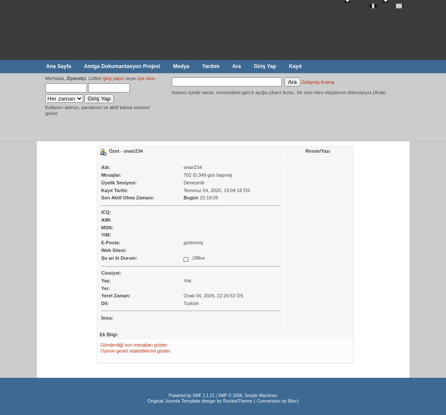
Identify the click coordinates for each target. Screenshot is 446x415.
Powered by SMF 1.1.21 (192, 395)
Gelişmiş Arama (318, 82)
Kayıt (295, 66)
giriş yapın (113, 78)
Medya (181, 66)
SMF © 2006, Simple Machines (247, 395)
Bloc (292, 400)
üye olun (146, 78)
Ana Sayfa (58, 66)
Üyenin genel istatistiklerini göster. (135, 350)
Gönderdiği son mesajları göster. (134, 344)
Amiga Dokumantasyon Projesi (122, 66)
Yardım (210, 66)
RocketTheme (237, 400)
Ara (236, 66)
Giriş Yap (265, 66)
